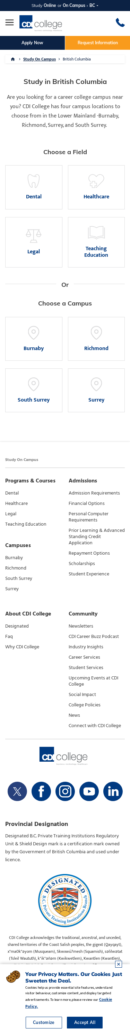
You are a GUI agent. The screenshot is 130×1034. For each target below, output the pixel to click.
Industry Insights (86, 647)
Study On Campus (39, 59)
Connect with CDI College (95, 726)
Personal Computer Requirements (89, 517)
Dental (12, 493)
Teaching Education (25, 524)
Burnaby (14, 558)
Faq (9, 636)
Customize (44, 1022)
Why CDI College (22, 647)
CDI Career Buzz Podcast (94, 636)
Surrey (12, 589)
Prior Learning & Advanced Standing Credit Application (97, 536)
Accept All (84, 1022)
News (74, 715)
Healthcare (16, 503)
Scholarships (82, 564)
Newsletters (81, 626)
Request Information (98, 42)
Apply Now (32, 42)
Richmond (15, 568)
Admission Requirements (94, 493)
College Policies (85, 705)
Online (50, 5)
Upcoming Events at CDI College (93, 681)
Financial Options (87, 503)
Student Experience (89, 574)
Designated (17, 626)
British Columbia (77, 59)
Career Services (84, 657)
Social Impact (82, 695)
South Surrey (18, 578)
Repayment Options (89, 553)
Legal (10, 514)
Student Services (86, 668)
